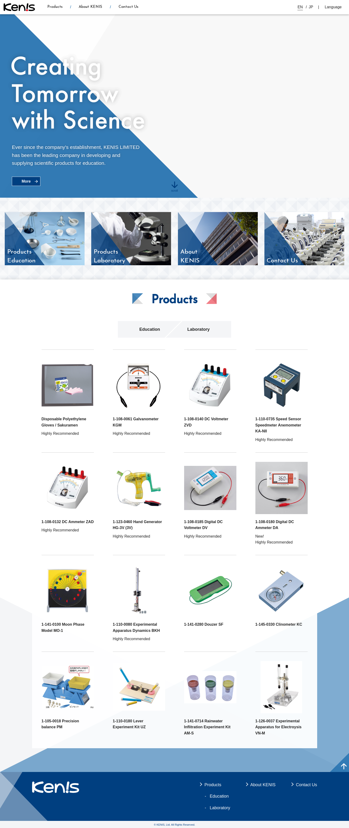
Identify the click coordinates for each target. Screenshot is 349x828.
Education (149, 329)
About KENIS (90, 7)
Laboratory (198, 329)
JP (311, 7)
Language (333, 7)
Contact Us (128, 7)
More (26, 181)
